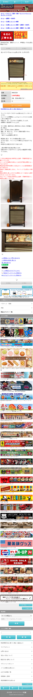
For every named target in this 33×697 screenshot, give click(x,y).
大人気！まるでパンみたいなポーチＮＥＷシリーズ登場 (16, 359)
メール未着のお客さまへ (8, 668)
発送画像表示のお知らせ (8, 680)
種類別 (22, 28)
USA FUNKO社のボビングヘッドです (16, 417)
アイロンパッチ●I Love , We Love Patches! (16, 386)
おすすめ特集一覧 (6, 672)
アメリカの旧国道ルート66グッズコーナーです (16, 517)
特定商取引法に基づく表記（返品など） (12, 643)
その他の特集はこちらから (25, 605)
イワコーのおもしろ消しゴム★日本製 (16, 343)
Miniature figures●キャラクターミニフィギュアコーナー (16, 398)
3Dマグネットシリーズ (16, 490)
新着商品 (5, 2)
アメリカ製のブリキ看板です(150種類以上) (16, 322)
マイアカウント (5, 647)
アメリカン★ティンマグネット (16, 376)
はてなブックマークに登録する (12, 275)
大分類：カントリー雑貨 (12, 21)
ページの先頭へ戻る (27, 286)
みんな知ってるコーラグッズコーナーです (16, 562)
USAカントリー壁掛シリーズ (16, 435)
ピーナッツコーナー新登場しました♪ (16, 408)
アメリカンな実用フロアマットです (16, 535)
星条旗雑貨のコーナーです (16, 544)
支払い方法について (6, 655)
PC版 (24, 692)
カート (16, 2)
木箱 (17, 13)
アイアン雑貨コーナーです (16, 599)
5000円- (13, 18)
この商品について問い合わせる (11, 258)
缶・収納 (27, 28)
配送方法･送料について (7, 659)
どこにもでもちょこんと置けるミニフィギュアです (16, 571)
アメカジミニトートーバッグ (16, 472)
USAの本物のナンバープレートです (16, 508)
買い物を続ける (6, 262)
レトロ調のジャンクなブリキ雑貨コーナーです (16, 526)
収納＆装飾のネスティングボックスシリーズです (16, 581)
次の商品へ (24, 48)
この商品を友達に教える (9, 260)
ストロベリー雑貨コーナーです (16, 590)
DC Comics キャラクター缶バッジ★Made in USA (16, 332)
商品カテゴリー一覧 (6, 312)
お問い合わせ (5, 651)
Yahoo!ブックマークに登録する (12, 273)
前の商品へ (8, 48)
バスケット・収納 (10, 13)
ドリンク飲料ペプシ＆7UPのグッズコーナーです (16, 553)
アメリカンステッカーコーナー (16, 453)
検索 (26, 2)
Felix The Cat (16, 499)
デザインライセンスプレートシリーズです (16, 426)
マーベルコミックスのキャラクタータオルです (16, 462)
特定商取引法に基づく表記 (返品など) (12, 109)
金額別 (7, 18)
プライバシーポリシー (7, 663)
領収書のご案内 (5, 676)
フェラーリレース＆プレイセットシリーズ (16, 444)
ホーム (2, 13)
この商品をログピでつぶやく (11, 270)
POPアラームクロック (16, 481)
